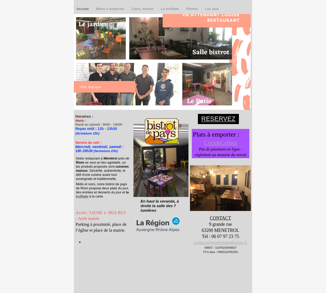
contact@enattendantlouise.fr (220, 242)
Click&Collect (220, 142)
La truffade (170, 9)
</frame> (94, 252)
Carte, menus (143, 9)
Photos (192, 9)
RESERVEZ (218, 118)
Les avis (212, 9)
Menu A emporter (110, 9)
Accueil (83, 9)
